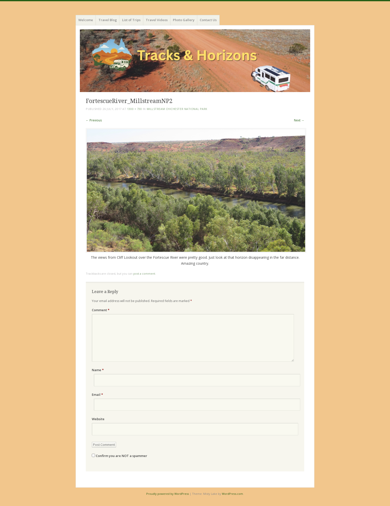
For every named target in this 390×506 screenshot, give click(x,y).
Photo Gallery (184, 20)
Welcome (85, 20)
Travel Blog (107, 20)
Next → (299, 120)
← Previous (94, 120)
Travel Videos (157, 20)
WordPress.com (232, 494)
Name (98, 370)
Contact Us (208, 20)
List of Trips (131, 20)
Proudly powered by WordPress (167, 494)
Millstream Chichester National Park (177, 109)
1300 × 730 (134, 109)
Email (97, 394)
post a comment (144, 273)
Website (98, 419)
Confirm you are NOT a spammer (119, 456)
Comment (100, 310)
